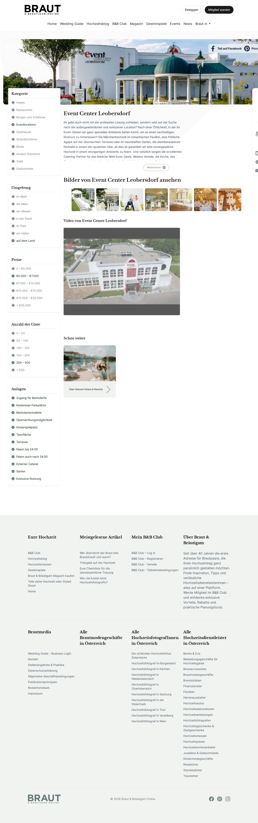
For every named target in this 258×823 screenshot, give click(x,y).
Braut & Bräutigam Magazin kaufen (51, 576)
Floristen (189, 692)
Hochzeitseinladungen (198, 715)
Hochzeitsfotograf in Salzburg (152, 694)
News (188, 23)
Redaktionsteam (39, 688)
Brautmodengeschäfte (198, 675)
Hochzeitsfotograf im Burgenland (154, 663)
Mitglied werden (219, 10)
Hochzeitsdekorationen (198, 709)
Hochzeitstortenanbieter (199, 747)
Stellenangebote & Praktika (46, 665)
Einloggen (191, 10)
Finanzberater (192, 686)
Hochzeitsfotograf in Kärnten (151, 669)
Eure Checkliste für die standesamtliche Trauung (96, 570)
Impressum (35, 693)
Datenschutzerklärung (43, 670)
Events (175, 23)
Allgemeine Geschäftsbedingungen (51, 676)
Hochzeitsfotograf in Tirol (148, 710)
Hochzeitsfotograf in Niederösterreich (145, 677)
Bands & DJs (191, 653)
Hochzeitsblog (98, 23)
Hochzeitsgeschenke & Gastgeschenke (198, 728)
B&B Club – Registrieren (147, 558)
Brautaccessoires (194, 669)
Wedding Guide (71, 23)
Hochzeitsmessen (39, 564)
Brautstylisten (192, 680)
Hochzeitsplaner (194, 741)
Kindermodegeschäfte (198, 759)
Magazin (136, 23)
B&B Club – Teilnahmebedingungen (155, 570)
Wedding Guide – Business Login (49, 653)
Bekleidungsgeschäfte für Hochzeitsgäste (200, 661)
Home (52, 23)
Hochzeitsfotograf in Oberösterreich (145, 686)
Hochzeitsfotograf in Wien (149, 721)
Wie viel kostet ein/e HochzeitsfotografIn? (94, 580)
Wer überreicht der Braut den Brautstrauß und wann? (99, 555)
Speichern (238, 48)
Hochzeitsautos (193, 703)
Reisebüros (190, 764)
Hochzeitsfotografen (197, 720)
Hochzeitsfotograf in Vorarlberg (152, 715)
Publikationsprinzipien (42, 682)
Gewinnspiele (156, 23)
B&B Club (119, 23)
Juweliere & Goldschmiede (200, 753)
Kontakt (33, 659)
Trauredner (190, 776)
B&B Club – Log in (143, 553)
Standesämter (192, 770)
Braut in (201, 23)
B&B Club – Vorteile (144, 564)
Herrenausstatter (194, 697)
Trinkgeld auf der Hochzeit (97, 563)
